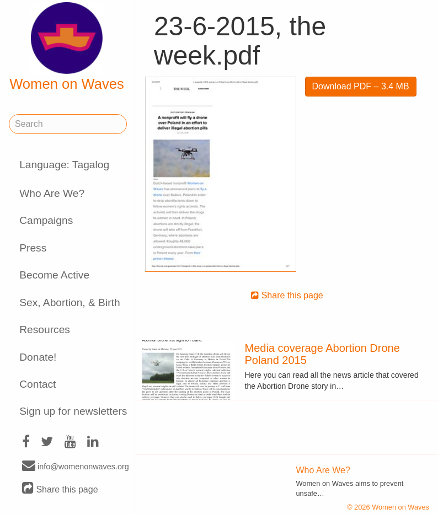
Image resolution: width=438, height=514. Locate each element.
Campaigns (46, 220)
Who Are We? (51, 193)
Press (32, 248)
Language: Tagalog (64, 164)
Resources (44, 329)
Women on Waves (66, 47)
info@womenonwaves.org (75, 466)
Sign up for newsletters (73, 411)
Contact (37, 384)
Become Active (54, 275)
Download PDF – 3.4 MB (360, 86)
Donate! (37, 357)
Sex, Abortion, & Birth (69, 302)
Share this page (60, 489)
